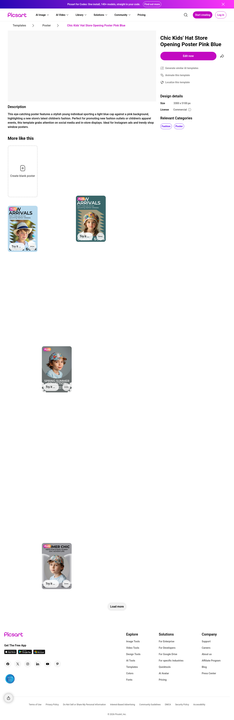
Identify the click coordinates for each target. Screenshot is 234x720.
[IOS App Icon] (10, 653)
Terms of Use (35, 704)
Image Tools (133, 641)
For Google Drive (168, 654)
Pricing (163, 679)
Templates (132, 667)
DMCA (168, 704)
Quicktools (165, 667)
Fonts (129, 679)
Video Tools (132, 647)
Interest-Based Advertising (122, 704)
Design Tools (133, 654)
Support (206, 641)
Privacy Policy (52, 704)
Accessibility (199, 704)
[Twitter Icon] (17, 663)
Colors (129, 673)
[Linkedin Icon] (37, 663)
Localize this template (177, 82)
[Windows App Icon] (39, 653)
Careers (206, 647)
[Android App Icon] (25, 653)
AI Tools (130, 660)
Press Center (209, 673)
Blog (204, 667)
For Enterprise (166, 641)
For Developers (167, 647)
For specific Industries (171, 660)
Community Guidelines (150, 704)
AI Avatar (164, 673)
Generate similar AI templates (182, 68)
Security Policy (182, 704)
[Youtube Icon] (47, 663)
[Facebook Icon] (7, 663)
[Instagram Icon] (27, 663)
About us (207, 654)
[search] (185, 15)
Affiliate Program (211, 660)
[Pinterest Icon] (57, 663)
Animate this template (177, 75)
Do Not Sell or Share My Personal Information (84, 704)
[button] (42, 15)
